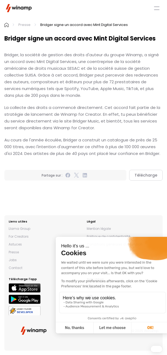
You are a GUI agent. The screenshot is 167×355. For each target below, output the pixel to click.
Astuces (15, 244)
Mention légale (99, 228)
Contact (15, 268)
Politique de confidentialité (108, 236)
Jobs (13, 260)
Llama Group (19, 228)
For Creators (19, 236)
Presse (24, 24)
